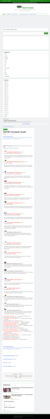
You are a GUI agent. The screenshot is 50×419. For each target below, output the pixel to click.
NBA (5, 64)
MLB (5, 62)
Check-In (35, 2)
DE (21, 137)
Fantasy (6, 56)
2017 (5, 100)
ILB (28, 137)
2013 (5, 108)
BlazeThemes (16, 417)
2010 (5, 114)
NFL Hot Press (7, 68)
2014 (5, 106)
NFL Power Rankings (7, 366)
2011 (5, 112)
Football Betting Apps (33, 14)
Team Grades (12, 138)
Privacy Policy (20, 417)
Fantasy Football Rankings (8, 355)
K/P (3, 138)
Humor (6, 60)
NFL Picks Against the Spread (23, 14)
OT (17, 137)
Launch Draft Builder (26, 123)
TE (15, 137)
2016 (5, 102)
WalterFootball (27, 8)
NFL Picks (5, 362)
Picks (5, 72)
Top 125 (4, 137)
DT (23, 137)
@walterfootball (10, 148)
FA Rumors (18, 138)
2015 (5, 104)
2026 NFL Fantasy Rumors (9, 401)
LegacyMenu (4, 14)
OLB (26, 137)
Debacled (31, 2)
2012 (5, 110)
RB (9, 137)
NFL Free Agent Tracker (8, 136)
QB (7, 137)
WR (13, 137)
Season (6, 74)
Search (46, 33)
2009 (5, 116)
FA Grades (7, 138)
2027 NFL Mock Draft (7, 359)
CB (30, 137)
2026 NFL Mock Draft (14, 14)
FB (11, 137)
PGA (5, 70)
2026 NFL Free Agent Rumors (9, 407)
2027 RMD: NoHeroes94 (8, 126)
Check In (8, 14)
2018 (5, 98)
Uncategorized (7, 76)
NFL (5, 66)
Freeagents (5, 129)
